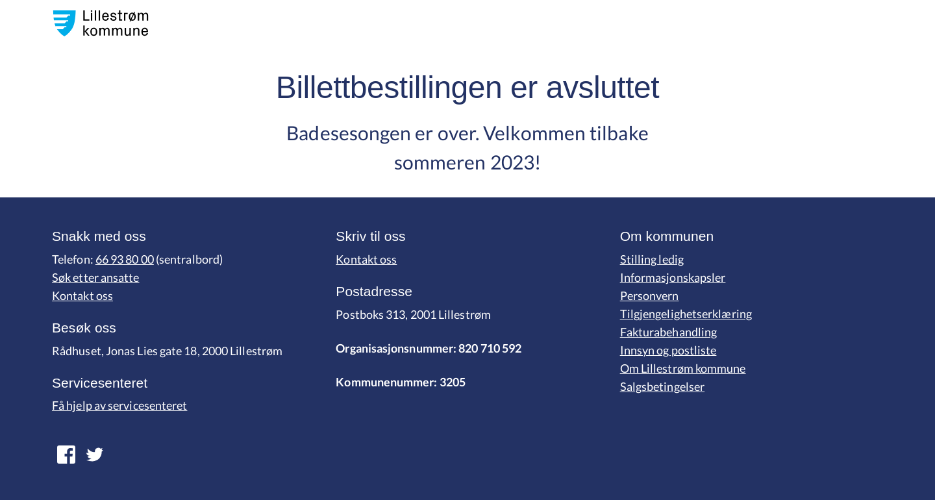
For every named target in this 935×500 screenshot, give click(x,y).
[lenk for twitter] (66, 454)
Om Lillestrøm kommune (683, 368)
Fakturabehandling (668, 332)
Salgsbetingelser (662, 386)
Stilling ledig (652, 259)
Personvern (649, 295)
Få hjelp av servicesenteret (119, 405)
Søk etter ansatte (96, 277)
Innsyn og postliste (668, 350)
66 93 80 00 (124, 259)
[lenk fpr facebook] (95, 454)
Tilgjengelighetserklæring (686, 313)
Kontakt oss (82, 295)
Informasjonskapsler (673, 277)
